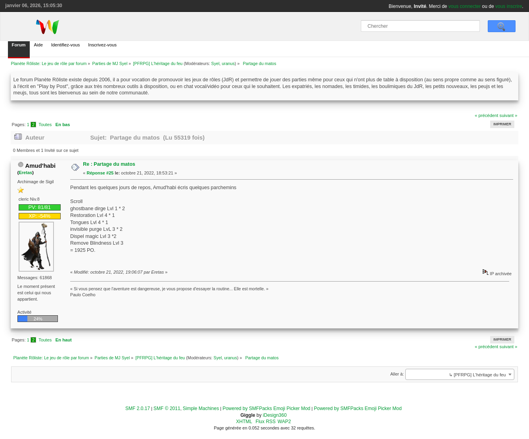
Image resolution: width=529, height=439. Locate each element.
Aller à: (397, 374)
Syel (215, 63)
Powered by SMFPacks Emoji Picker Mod (266, 408)
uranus (228, 63)
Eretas (25, 172)
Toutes (45, 124)
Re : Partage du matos (109, 164)
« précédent (486, 115)
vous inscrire (508, 6)
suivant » (509, 115)
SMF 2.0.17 (137, 408)
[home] (50, 26)
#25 (109, 173)
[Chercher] (420, 26)
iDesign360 (275, 415)
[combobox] (459, 374)
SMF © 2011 (166, 408)
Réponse (96, 173)
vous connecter (464, 6)
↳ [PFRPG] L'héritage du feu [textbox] (477, 374)
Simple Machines (201, 408)
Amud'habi (40, 165)
